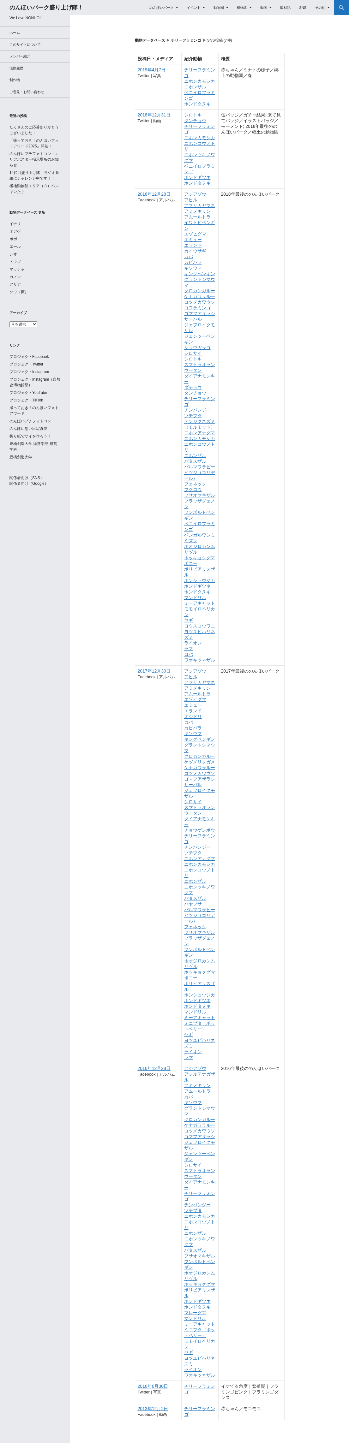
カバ (188, 256)
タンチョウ (195, 120)
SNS (302, 7)
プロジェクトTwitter (26, 364)
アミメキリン (197, 211)
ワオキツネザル (199, 659)
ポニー (190, 563)
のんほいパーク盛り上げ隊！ (46, 7)
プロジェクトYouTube (28, 392)
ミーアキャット (199, 603)
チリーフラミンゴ (186, 40)
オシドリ (193, 716)
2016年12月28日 (154, 1068)
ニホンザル (195, 86)
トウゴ (15, 261)
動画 (263, 7)
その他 (320, 7)
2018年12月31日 (154, 114)
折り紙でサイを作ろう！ (30, 436)
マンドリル (195, 597)
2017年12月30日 (154, 671)
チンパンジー (197, 410)
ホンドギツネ (197, 177)
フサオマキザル (199, 495)
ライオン (193, 642)
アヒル (190, 199)
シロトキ (193, 114)
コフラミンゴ (197, 307)
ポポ (13, 239)
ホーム (14, 32)
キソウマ (193, 267)
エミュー (193, 239)
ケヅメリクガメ (199, 761)
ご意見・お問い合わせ (26, 92)
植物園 (242, 7)
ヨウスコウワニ (199, 625)
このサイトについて (25, 44)
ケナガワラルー (199, 296)
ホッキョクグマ (199, 557)
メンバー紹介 (19, 56)
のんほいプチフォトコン (30, 421)
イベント (194, 7)
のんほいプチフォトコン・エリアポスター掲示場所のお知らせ (34, 159)
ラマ (188, 648)
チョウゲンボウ (199, 830)
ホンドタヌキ (197, 103)
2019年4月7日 (152, 69)
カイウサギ (195, 250)
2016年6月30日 (153, 1386)
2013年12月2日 (153, 1408)
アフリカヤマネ (199, 205)
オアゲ (15, 231)
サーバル (193, 319)
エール (15, 246)
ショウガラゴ (197, 347)
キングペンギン (199, 273)
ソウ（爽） (18, 292)
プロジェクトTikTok (26, 400)
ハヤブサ (193, 903)
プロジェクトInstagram (29, 372)
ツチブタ (193, 415)
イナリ (15, 224)
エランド (193, 245)
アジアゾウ (195, 194)
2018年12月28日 (154, 194)
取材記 (285, 7)
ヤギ (188, 620)
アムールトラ (197, 216)
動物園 (219, 7)
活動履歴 (16, 68)
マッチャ (17, 269)
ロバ (188, 654)
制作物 (14, 80)
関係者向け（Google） (28, 483)
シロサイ (193, 353)
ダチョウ (193, 387)
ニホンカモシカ (199, 81)
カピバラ (193, 262)
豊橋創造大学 (20, 457)
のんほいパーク (161, 7)
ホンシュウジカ (199, 580)
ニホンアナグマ (199, 432)
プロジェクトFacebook (29, 356)
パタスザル (195, 461)
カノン (15, 277)
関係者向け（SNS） (26, 478)
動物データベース (150, 40)
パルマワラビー (199, 466)
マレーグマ (195, 1312)
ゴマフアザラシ (199, 313)
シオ (13, 254)
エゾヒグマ (195, 233)
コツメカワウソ (199, 302)
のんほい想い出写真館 (28, 428)
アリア (15, 284)
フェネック (195, 483)
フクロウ (193, 489)
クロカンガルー (199, 290)
